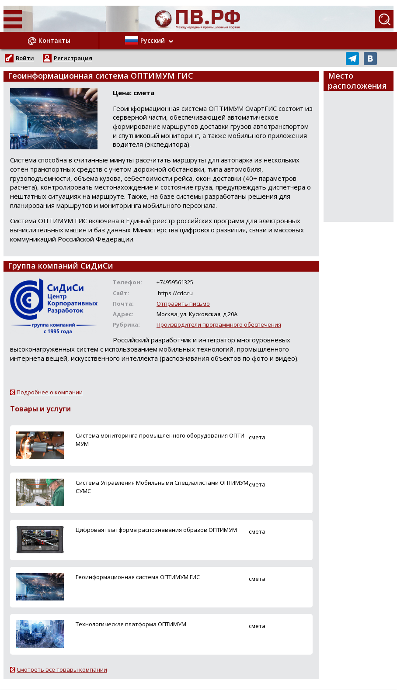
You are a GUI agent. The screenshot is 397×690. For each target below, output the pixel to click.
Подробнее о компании (50, 392)
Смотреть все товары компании (62, 669)
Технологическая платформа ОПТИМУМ (131, 624)
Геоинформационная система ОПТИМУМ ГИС (138, 577)
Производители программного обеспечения (219, 324)
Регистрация (73, 58)
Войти (25, 58)
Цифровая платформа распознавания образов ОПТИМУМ (156, 530)
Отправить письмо (183, 303)
